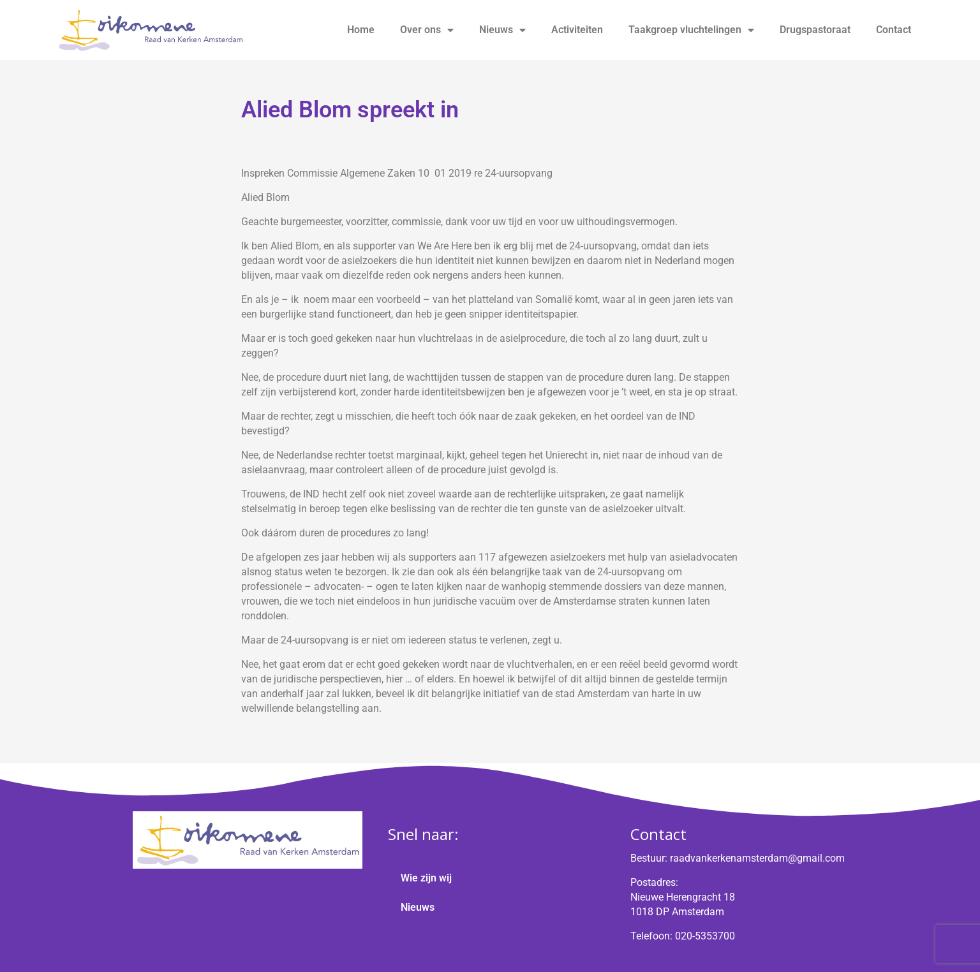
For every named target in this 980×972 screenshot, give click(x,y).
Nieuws (502, 29)
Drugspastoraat (815, 30)
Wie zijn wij (426, 878)
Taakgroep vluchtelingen (691, 29)
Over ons (427, 29)
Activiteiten (577, 30)
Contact (893, 30)
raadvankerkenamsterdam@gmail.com (757, 858)
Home (361, 30)
